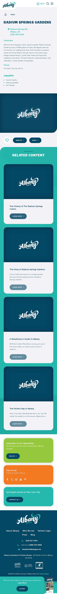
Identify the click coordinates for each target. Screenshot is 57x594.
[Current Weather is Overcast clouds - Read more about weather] (40, 4)
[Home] (9, 4)
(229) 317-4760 (31, 541)
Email (35, 140)
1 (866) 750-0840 (35, 545)
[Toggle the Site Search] (47, 3)
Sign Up (13, 456)
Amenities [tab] (9, 75)
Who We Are (28, 531)
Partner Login (44, 531)
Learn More (22, 583)
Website (20, 140)
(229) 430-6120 (17, 34)
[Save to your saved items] (7, 140)
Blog (33, 535)
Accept (22, 589)
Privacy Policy (44, 574)
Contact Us (14, 499)
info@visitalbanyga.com (31, 549)
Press (24, 535)
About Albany (12, 531)
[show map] (8, 29)
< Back (12, 14)
